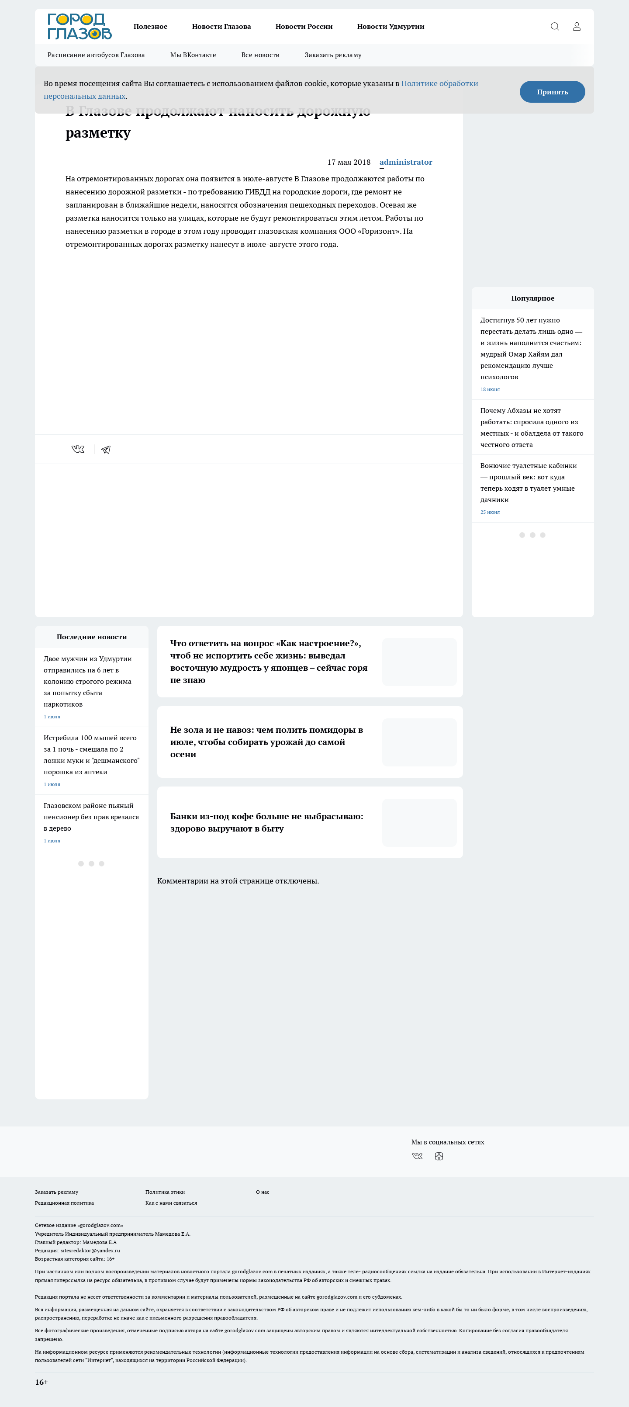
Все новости (261, 55)
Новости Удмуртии (391, 26)
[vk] (78, 449)
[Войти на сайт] (576, 26)
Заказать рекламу (333, 55)
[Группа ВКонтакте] (417, 1156)
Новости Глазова (221, 26)
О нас (263, 1192)
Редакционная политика (64, 1202)
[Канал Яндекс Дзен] (439, 1156)
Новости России (304, 26)
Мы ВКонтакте (193, 55)
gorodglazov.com (252, 1271)
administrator (406, 162)
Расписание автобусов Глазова (96, 55)
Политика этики (165, 1192)
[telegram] (109, 449)
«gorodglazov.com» (100, 1225)
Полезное (151, 26)
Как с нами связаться (171, 1202)
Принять (552, 91)
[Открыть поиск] (554, 26)
